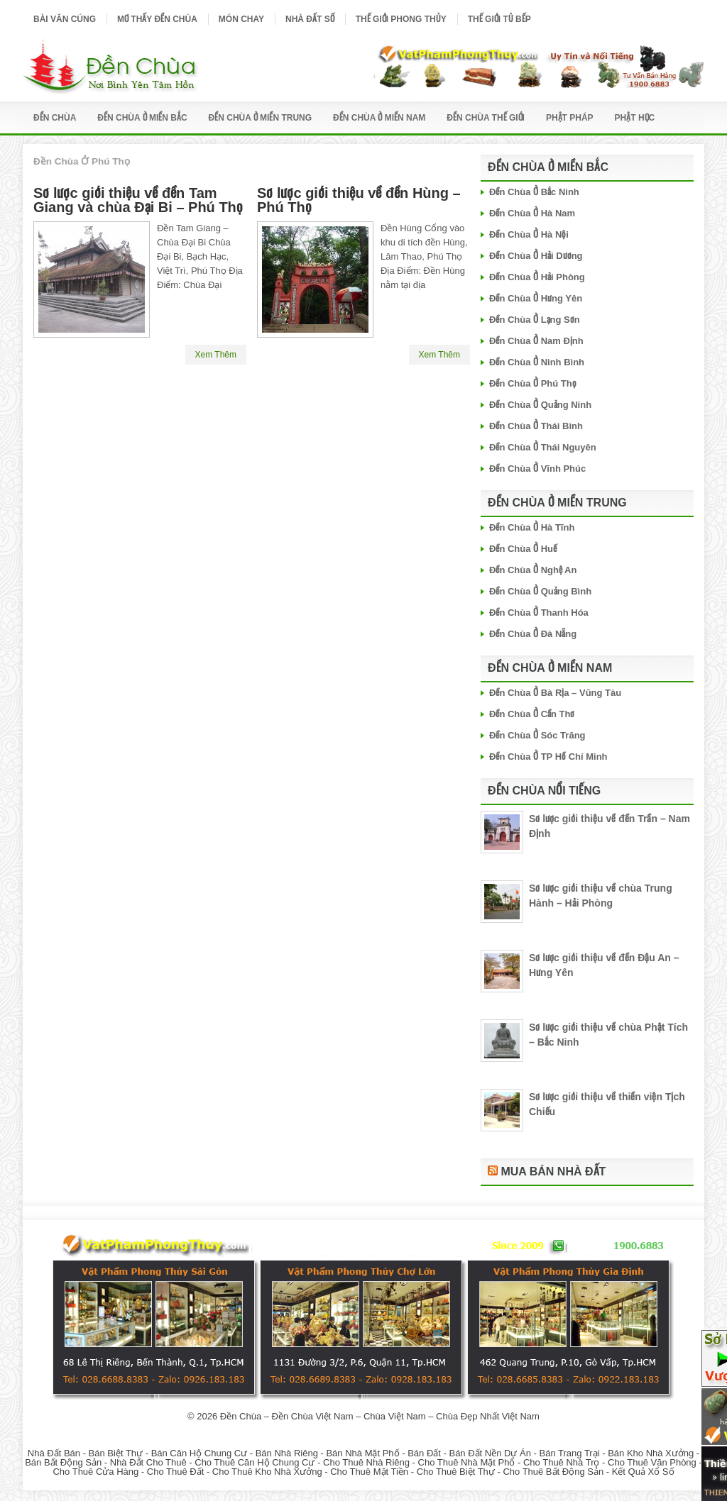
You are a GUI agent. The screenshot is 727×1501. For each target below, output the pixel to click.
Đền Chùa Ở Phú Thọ (532, 383)
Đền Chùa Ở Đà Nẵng (532, 633)
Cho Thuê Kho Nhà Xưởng (267, 1471)
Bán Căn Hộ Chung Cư (199, 1453)
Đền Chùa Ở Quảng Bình (540, 591)
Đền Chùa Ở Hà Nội (529, 234)
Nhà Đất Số (309, 19)
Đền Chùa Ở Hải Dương (536, 255)
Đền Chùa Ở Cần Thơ (532, 714)
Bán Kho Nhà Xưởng (651, 1453)
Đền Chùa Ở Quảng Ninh (540, 404)
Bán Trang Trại (570, 1453)
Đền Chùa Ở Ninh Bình (536, 362)
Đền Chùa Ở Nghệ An (532, 570)
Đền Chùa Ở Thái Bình (536, 426)
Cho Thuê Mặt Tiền (369, 1471)
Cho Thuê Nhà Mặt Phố (466, 1462)
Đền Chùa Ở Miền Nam (379, 118)
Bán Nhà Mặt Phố (362, 1453)
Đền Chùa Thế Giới (486, 118)
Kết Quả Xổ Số (643, 1471)
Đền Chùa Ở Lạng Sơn (534, 319)
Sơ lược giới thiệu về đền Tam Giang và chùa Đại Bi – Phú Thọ (138, 200)
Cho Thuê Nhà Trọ (561, 1462)
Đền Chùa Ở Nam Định (536, 341)
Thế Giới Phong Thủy (401, 19)
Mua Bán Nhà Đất (553, 1171)
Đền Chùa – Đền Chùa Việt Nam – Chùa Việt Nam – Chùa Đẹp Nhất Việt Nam (380, 1416)
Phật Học (635, 118)
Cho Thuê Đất (175, 1471)
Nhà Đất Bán (54, 1453)
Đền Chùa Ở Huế (523, 548)
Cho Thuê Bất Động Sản (553, 1471)
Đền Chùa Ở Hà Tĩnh (531, 527)
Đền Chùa (54, 118)
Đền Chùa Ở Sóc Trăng (537, 735)
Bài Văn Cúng (64, 19)
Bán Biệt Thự (116, 1453)
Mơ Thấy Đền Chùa (157, 19)
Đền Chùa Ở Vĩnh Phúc (537, 468)
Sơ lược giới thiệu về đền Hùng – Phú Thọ (359, 200)
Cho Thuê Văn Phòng (652, 1462)
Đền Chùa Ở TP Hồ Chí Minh (548, 756)
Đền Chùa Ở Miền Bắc (142, 118)
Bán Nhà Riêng (287, 1453)
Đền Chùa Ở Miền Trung (260, 118)
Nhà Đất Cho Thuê (148, 1462)
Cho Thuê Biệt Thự (456, 1471)
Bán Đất (424, 1453)
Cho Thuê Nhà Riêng (366, 1462)
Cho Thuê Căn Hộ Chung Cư (255, 1462)
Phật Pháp (570, 118)
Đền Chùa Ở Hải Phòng (537, 277)
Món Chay (241, 19)
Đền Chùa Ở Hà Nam (532, 213)
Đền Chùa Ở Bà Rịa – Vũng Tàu (555, 692)
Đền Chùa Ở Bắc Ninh (534, 192)
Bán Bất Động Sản (63, 1462)
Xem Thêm (215, 355)
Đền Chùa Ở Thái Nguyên (542, 447)
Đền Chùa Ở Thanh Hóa (539, 612)
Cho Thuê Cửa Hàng (95, 1471)
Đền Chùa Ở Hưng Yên (535, 298)
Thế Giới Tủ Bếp (499, 19)
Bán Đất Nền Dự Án (490, 1453)
